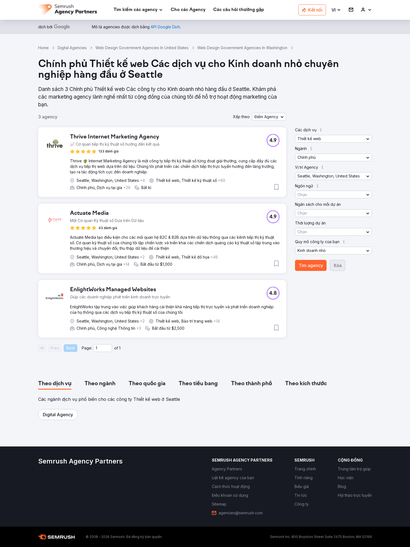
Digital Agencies (72, 47)
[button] (336, 10)
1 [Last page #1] (119, 348)
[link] (188, 10)
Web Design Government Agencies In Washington (242, 47)
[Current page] (103, 348)
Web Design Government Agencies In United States (142, 47)
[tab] (54, 383)
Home (43, 47)
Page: (87, 348)
